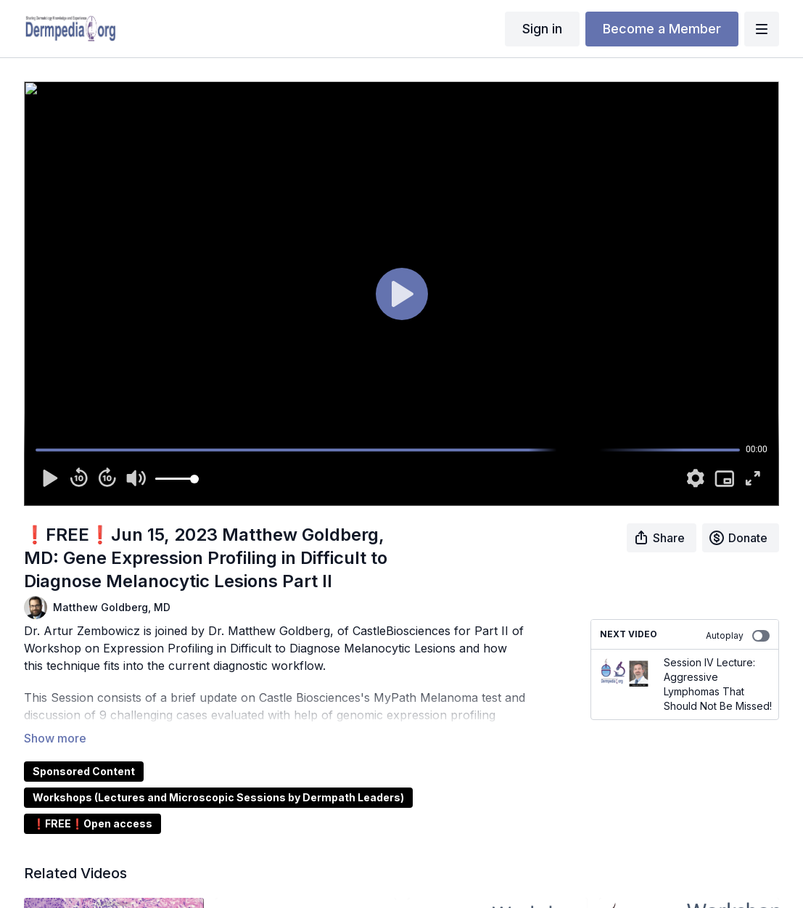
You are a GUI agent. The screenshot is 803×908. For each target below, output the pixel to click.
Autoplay (738, 636)
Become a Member (662, 28)
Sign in (542, 28)
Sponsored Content (84, 771)
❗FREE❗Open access (92, 823)
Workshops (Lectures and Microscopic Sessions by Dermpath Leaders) (218, 797)
